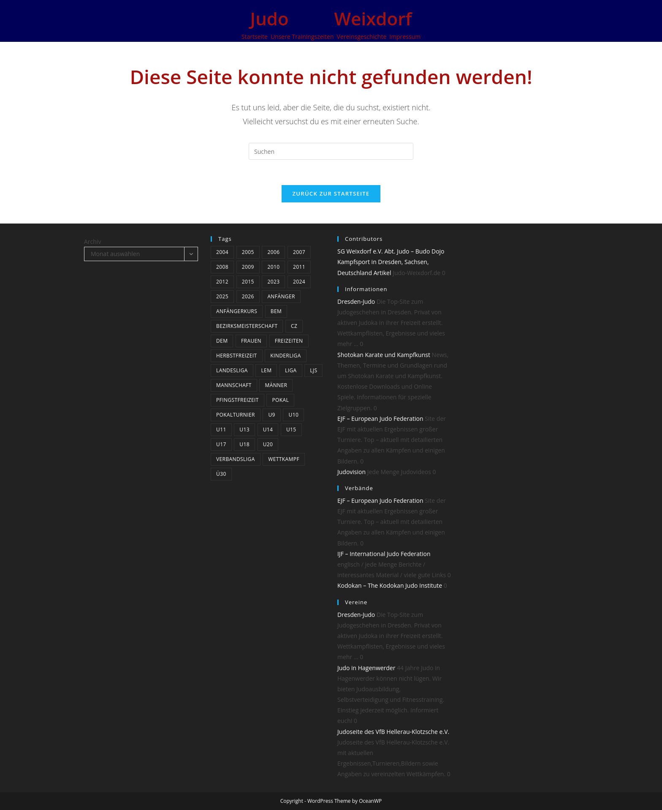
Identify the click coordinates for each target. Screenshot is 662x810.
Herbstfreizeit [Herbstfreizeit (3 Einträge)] (236, 355)
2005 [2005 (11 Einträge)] (248, 252)
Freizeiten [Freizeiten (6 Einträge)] (289, 340)
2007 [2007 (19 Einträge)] (299, 252)
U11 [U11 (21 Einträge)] (221, 429)
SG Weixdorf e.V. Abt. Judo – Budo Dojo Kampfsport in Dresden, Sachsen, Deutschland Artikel (391, 261)
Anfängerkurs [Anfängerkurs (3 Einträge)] (236, 311)
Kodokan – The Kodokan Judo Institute (389, 585)
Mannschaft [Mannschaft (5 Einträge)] (234, 385)
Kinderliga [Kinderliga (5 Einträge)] (285, 355)
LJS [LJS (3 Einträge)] (313, 370)
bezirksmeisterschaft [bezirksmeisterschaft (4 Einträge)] (246, 326)
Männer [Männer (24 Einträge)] (276, 385)
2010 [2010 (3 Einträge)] (273, 266)
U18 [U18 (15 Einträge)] (244, 444)
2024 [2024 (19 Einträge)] (299, 281)
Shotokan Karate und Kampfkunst (383, 355)
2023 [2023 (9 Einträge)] (273, 281)
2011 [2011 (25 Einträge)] (299, 266)
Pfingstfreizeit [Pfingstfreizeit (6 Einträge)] (237, 400)
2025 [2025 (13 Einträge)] (222, 296)
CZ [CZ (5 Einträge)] (294, 326)
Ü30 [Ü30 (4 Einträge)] (221, 473)
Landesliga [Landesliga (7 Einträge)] (232, 370)
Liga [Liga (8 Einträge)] (291, 370)
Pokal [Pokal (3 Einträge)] (280, 400)
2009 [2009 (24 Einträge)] (248, 266)
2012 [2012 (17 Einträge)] (222, 281)
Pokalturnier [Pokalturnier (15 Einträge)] (235, 414)
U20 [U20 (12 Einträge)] (268, 444)
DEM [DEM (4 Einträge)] (222, 340)
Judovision (351, 472)
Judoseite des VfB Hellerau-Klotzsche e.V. (393, 732)
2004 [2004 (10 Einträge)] (222, 252)
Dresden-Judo (356, 301)
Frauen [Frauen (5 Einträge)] (251, 340)
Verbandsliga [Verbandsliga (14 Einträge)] (235, 459)
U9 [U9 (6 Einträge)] (271, 414)
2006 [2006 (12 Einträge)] (273, 252)
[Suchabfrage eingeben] (331, 151)
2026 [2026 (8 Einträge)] (248, 296)
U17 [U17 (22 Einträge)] (221, 444)
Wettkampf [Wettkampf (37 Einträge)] (283, 459)
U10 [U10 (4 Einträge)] (293, 414)
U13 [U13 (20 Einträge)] (244, 429)
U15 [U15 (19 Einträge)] (291, 429)
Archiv (92, 241)
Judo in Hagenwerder (366, 668)
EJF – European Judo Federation (380, 419)
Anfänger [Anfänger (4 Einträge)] (281, 296)
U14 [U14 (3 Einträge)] (268, 429)
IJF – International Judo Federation (384, 554)
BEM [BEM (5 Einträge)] (276, 311)
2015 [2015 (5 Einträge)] (248, 281)
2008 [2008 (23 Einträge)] (222, 266)
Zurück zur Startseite (331, 193)
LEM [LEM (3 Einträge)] (266, 370)
